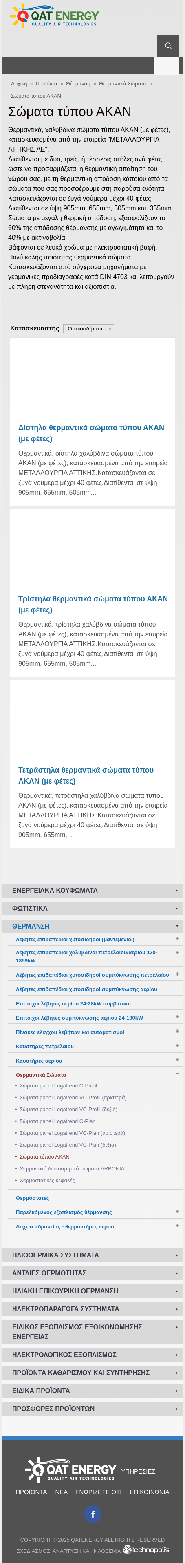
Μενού (166, 65)
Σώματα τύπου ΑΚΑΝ (36, 95)
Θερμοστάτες (32, 1198)
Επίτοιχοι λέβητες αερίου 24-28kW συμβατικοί (73, 1003)
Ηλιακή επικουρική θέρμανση (65, 1291)
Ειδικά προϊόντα (41, 1390)
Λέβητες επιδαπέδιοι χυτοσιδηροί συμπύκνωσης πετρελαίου (92, 975)
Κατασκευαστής (34, 328)
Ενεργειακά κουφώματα (55, 890)
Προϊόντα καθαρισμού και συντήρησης (81, 1372)
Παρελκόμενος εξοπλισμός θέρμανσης (64, 1212)
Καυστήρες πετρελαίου (45, 1046)
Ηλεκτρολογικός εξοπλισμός (64, 1354)
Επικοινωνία (149, 1491)
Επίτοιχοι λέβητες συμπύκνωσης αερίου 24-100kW (79, 1018)
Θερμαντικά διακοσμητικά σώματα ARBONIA (72, 1169)
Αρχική (19, 83)
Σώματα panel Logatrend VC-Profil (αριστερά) (73, 1097)
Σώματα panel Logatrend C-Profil (58, 1086)
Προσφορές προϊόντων (53, 1408)
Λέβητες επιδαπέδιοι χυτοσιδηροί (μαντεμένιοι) (75, 939)
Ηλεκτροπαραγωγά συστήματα (65, 1309)
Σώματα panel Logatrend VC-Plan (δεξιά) (68, 1145)
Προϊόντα (46, 83)
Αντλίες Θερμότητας (49, 1273)
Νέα (61, 1491)
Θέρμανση (78, 83)
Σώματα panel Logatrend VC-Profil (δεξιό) (68, 1109)
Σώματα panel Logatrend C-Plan (58, 1121)
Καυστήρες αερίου (39, 1061)
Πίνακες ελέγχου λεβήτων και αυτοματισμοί (70, 1032)
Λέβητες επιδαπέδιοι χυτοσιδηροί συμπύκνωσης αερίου (86, 989)
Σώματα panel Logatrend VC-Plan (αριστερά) (72, 1133)
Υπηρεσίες (138, 1471)
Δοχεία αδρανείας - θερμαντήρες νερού (65, 1227)
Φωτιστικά (30, 908)
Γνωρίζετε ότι (98, 1491)
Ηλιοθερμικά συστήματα (55, 1255)
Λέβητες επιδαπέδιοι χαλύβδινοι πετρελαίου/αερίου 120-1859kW (86, 956)
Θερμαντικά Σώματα (122, 83)
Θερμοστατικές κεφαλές (47, 1180)
